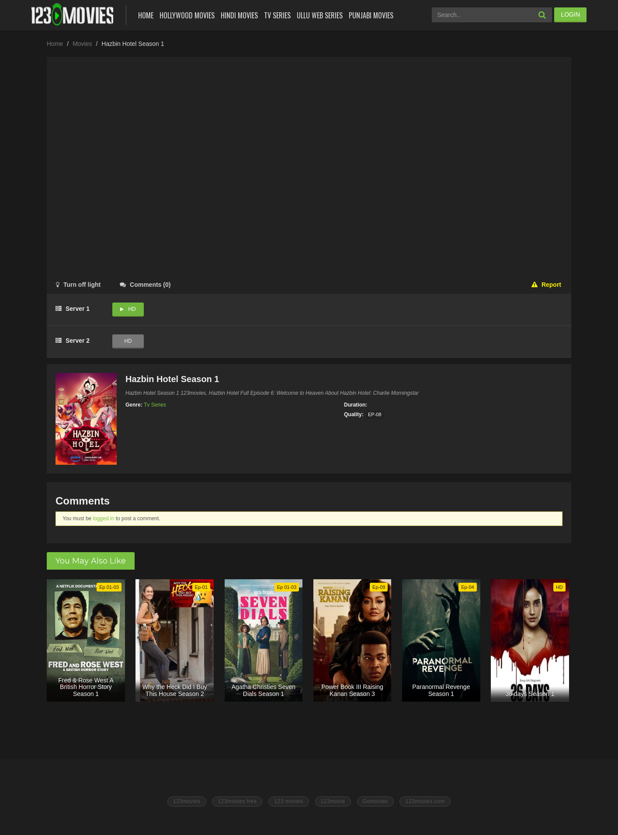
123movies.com (425, 801)
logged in (104, 518)
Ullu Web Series (320, 15)
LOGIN (570, 14)
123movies (187, 801)
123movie (333, 801)
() (145, 284)
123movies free (237, 801)
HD (131, 309)
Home (145, 15)
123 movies (288, 801)
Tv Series (277, 15)
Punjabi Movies (371, 15)
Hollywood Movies (187, 15)
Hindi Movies (239, 15)
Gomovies (375, 801)
